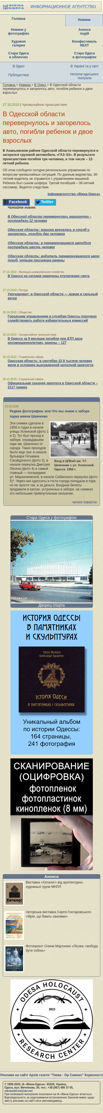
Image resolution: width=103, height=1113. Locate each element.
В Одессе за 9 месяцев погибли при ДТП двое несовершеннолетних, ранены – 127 (45, 341)
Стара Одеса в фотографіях (85, 55)
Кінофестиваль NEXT (84, 43)
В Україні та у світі (84, 66)
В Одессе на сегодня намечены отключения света (49, 276)
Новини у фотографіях (18, 31)
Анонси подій (84, 31)
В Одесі (18, 66)
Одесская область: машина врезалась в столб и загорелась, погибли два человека (49, 232)
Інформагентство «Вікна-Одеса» (74, 194)
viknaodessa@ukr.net (18, 1090)
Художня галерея (19, 43)
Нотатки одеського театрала (84, 76)
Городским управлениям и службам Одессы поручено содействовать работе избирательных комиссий (52, 318)
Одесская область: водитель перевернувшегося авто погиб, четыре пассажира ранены (54, 258)
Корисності (94, 1075)
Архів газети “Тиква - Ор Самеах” (56, 1075)
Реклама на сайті (14, 1075)
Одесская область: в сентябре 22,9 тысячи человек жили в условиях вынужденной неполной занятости (50, 363)
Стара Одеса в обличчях (18, 55)
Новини (84, 20)
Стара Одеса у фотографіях (51, 517)
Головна (18, 19)
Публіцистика (18, 75)
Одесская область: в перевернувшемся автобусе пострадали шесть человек (49, 245)
